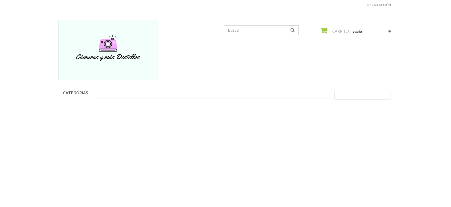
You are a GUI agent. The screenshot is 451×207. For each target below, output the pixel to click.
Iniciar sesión (378, 5)
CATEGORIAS (75, 92)
